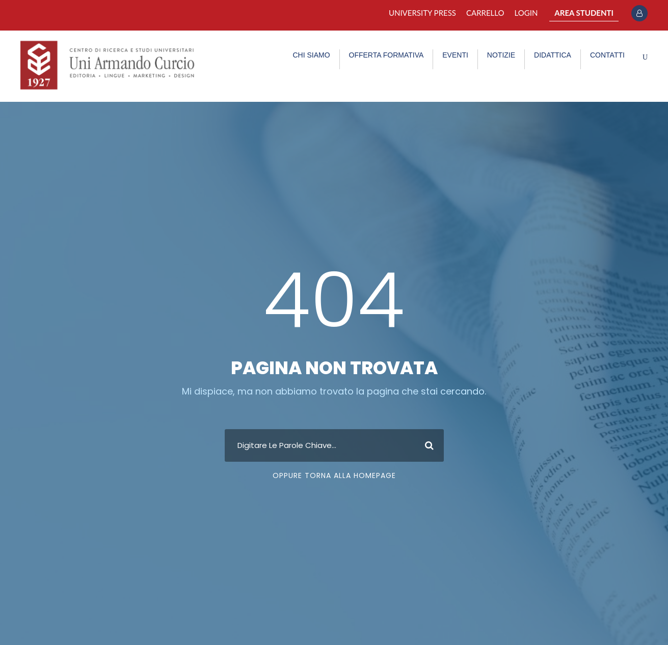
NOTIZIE (501, 55)
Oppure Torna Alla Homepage (334, 475)
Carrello (485, 12)
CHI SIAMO (311, 55)
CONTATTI (607, 55)
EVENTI (455, 55)
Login (526, 12)
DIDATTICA (552, 55)
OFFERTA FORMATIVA (386, 55)
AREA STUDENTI (583, 12)
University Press (422, 12)
